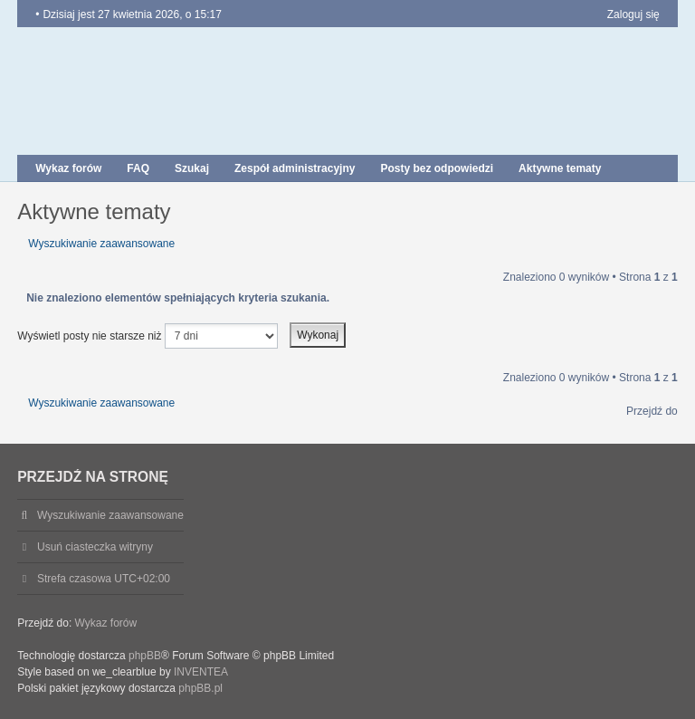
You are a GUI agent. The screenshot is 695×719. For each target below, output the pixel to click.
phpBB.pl (200, 688)
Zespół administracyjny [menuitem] (294, 168)
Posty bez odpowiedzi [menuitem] (436, 168)
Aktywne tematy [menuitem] (560, 168)
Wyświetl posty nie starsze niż (147, 336)
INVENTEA (201, 672)
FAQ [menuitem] (138, 168)
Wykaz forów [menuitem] (68, 168)
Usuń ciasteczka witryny (95, 547)
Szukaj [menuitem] (192, 168)
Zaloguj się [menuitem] (633, 14)
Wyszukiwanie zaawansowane (101, 243)
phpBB (145, 655)
